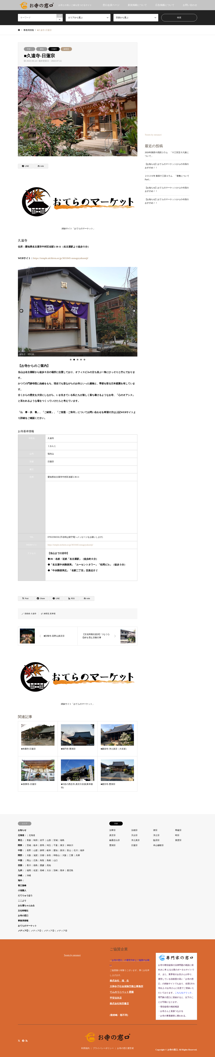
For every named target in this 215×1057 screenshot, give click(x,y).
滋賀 (35, 855)
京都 (42, 855)
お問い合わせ (190, 5)
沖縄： (21, 875)
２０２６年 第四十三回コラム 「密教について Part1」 (167, 178)
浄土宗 (156, 835)
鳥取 (42, 860)
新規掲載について (137, 5)
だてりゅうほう (25, 895)
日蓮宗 (54, 49)
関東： (21, 845)
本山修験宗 (158, 845)
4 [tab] (81, 359)
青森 (29, 840)
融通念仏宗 (114, 840)
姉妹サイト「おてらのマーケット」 (78, 204)
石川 (76, 850)
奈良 (49, 855)
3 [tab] (77, 359)
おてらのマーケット (27, 926)
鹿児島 (70, 870)
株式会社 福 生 (119, 980)
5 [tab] (84, 359)
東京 (62, 845)
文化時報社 (23, 911)
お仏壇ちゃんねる (26, 905)
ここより (22, 901)
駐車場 (52, 614)
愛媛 (42, 865)
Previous (21, 311)
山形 (49, 840)
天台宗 (134, 835)
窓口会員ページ (111, 5)
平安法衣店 (116, 998)
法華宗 (112, 830)
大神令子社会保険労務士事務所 (126, 986)
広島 (35, 860)
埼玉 (49, 845)
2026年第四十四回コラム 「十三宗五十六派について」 (167, 154)
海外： (21, 880)
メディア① (23, 931)
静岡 (42, 850)
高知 (49, 865)
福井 (82, 850)
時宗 (177, 835)
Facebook (23, 1041)
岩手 (42, 840)
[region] (77, 312)
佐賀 (35, 870)
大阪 (29, 855)
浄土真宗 (135, 840)
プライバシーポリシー (103, 1048)
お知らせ (22, 830)
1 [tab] (71, 359)
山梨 (35, 850)
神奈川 (70, 845)
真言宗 (112, 835)
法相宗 (134, 830)
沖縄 (29, 875)
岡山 (29, 860)
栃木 (35, 845)
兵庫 (78, 855)
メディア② (36, 931)
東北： (21, 840)
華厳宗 (178, 830)
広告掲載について (164, 5)
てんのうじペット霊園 (122, 992)
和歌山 (56, 855)
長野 (29, 850)
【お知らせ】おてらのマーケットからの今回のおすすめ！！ (167, 166)
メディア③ (49, 931)
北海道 (32, 835)
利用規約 (85, 1048)
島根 (49, 860)
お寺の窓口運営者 (125, 1048)
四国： (21, 865)
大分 (49, 870)
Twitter (19, 1041)
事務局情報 (23, 921)
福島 (62, 840)
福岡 (29, 870)
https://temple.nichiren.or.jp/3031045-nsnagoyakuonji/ (60, 258)
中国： (21, 860)
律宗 (155, 830)
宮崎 (55, 870)
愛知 (42, 49)
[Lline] (25, 166)
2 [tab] (74, 359)
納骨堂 (66, 49)
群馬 (42, 845)
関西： (21, 855)
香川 (29, 865)
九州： (21, 870)
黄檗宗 (178, 840)
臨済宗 (156, 840)
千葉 (55, 845)
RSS (27, 1041)
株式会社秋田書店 (119, 1003)
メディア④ (62, 931)
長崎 (42, 870)
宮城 (55, 840)
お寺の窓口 (23, 915)
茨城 (29, 845)
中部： (29, 49)
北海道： (22, 835)
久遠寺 (33, 614)
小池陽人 (22, 890)
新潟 (62, 850)
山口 (55, 860)
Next (133, 311)
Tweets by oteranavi (153, 135)
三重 (71, 855)
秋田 (35, 840)
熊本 (62, 870)
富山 (69, 850)
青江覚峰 (22, 885)
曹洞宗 (112, 845)
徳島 (35, 865)
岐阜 (49, 850)
